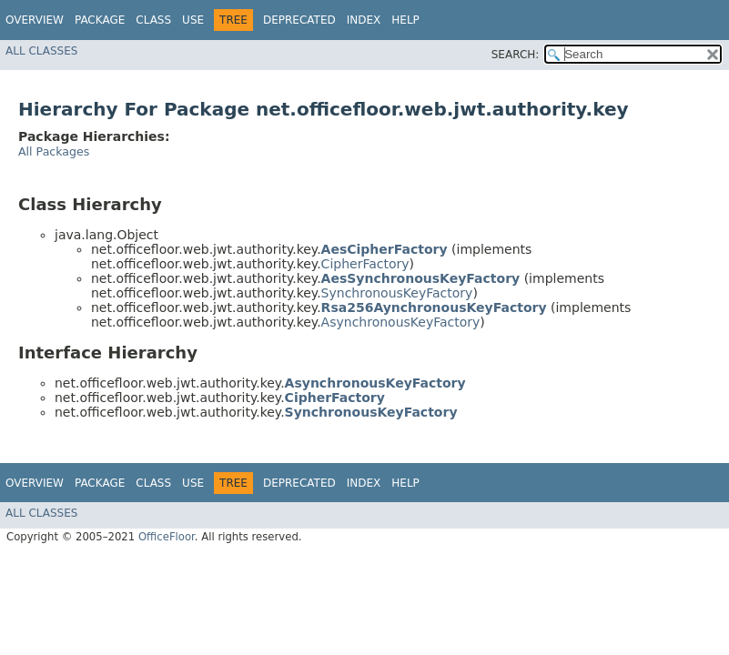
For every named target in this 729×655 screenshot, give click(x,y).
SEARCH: (515, 54)
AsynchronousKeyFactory (401, 322)
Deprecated (299, 20)
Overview (34, 20)
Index (364, 20)
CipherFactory (365, 264)
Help (405, 20)
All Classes (41, 51)
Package (100, 20)
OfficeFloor (166, 536)
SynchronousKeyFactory (397, 293)
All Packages (53, 151)
